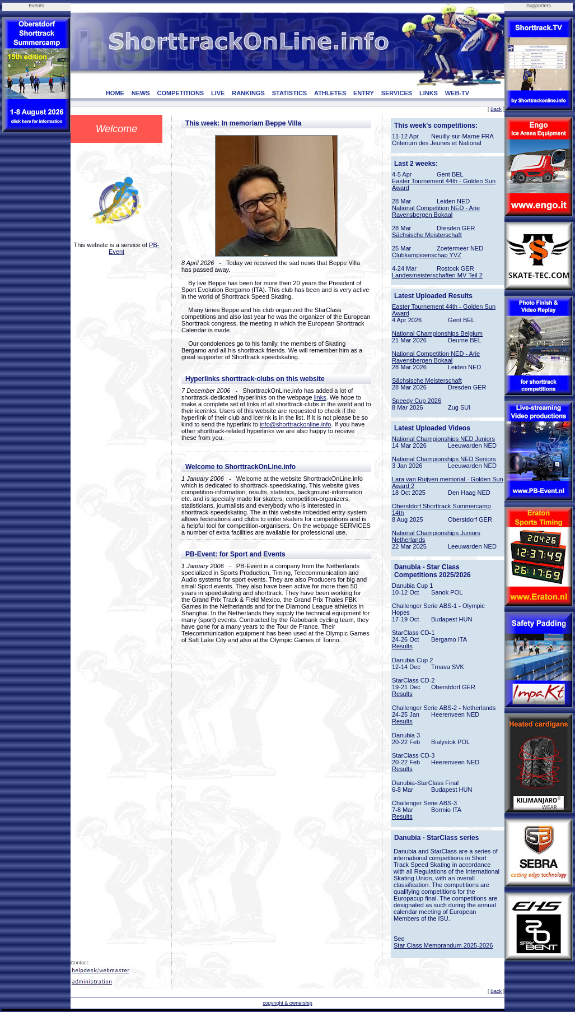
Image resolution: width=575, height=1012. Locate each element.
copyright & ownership (287, 1003)
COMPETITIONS (180, 93)
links (320, 397)
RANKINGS (248, 93)
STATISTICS (289, 93)
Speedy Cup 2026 (416, 400)
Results (402, 646)
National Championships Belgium (437, 333)
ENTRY (363, 93)
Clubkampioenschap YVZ (426, 255)
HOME (115, 93)
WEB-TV (457, 93)
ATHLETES (330, 93)
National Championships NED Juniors (443, 438)
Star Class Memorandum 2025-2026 (443, 945)
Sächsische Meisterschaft (427, 234)
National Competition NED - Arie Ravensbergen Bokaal (436, 211)
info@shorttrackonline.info (295, 424)
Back (496, 109)
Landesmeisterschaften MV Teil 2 (437, 275)
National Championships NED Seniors (444, 459)
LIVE (218, 93)
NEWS (141, 93)
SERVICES (396, 93)
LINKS (428, 93)
